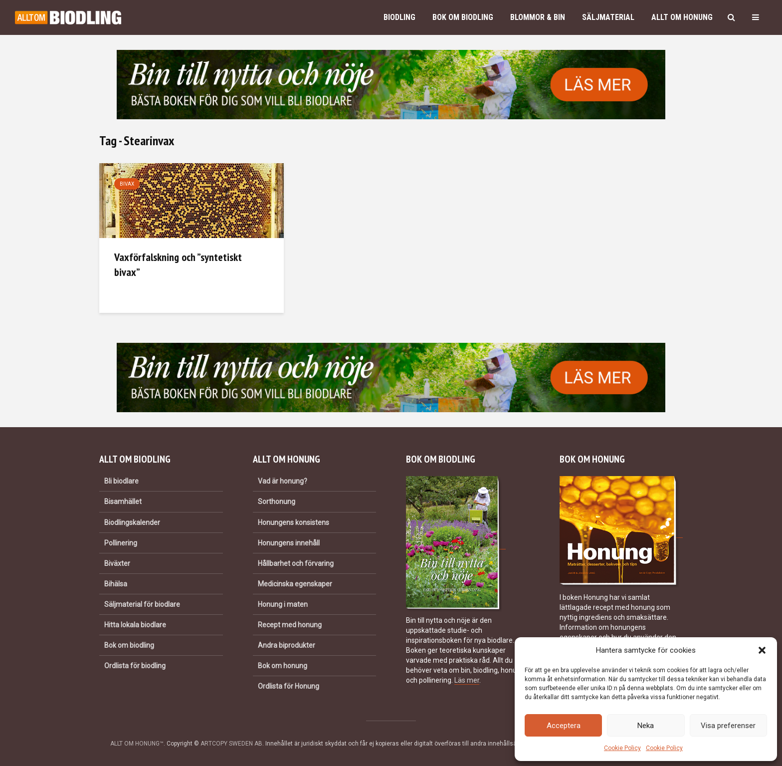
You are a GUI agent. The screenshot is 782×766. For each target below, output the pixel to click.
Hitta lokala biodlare (135, 625)
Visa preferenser (728, 725)
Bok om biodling (462, 17)
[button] (762, 650)
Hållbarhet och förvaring (296, 563)
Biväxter (117, 563)
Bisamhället (123, 502)
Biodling (399, 17)
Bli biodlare (121, 481)
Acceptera (564, 725)
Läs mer (466, 680)
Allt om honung (682, 17)
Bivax (127, 184)
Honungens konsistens (293, 522)
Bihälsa (115, 584)
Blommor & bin (537, 17)
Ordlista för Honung (288, 686)
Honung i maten (283, 604)
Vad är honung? (282, 481)
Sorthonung (276, 502)
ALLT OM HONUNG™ (137, 743)
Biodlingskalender (132, 522)
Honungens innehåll (289, 543)
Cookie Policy (622, 748)
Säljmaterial (608, 17)
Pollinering (120, 543)
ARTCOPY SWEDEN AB (231, 743)
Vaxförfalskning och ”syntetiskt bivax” (178, 264)
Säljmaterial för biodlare (142, 604)
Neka (645, 725)
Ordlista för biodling (135, 666)
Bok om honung (282, 666)
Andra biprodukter (286, 645)
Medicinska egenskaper (295, 584)
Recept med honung (290, 625)
